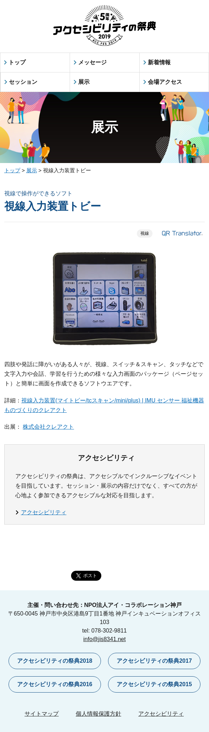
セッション (23, 82)
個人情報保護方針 (98, 714)
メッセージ (92, 62)
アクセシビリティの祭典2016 (54, 684)
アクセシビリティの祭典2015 (154, 684)
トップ (17, 62)
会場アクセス (165, 82)
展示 (84, 82)
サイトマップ (42, 714)
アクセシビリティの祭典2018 (54, 661)
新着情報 (159, 62)
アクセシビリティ (43, 512)
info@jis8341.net (104, 639)
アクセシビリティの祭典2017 (154, 661)
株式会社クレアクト (48, 427)
